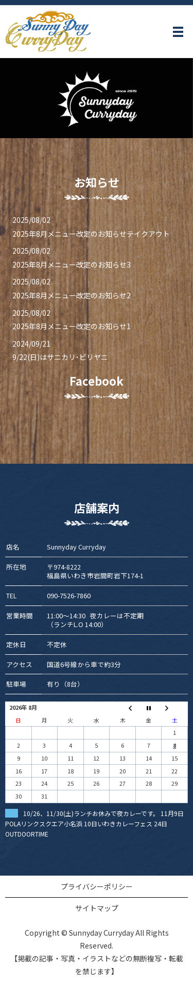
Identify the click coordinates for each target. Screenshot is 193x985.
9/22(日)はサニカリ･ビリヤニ (60, 357)
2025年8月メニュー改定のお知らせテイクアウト (91, 234)
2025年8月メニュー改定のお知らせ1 (71, 326)
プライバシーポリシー (97, 886)
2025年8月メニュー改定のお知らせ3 (71, 264)
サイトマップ (96, 908)
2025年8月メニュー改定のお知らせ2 (71, 295)
